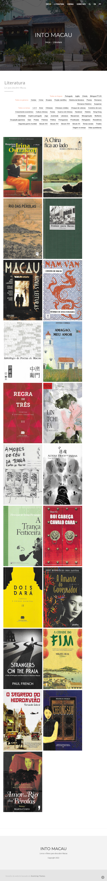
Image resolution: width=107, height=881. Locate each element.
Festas (52, 112)
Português (69, 96)
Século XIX (43, 124)
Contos (33, 100)
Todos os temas (24, 108)
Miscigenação (87, 116)
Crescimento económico (24, 112)
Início (48, 4)
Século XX (76, 124)
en (95, 4)
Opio (29, 120)
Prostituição (74, 120)
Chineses (49, 108)
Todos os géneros (21, 100)
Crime (41, 100)
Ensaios (49, 100)
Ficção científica (60, 100)
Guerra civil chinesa (65, 112)
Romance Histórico (84, 104)
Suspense (97, 104)
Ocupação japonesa (17, 120)
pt (100, 4)
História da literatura (76, 100)
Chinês (84, 96)
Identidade (22, 116)
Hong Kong (97, 112)
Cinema (70, 4)
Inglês (77, 96)
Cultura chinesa (41, 112)
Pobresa (44, 120)
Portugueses (63, 120)
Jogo (46, 116)
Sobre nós (81, 4)
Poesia (89, 100)
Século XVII (65, 124)
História (87, 112)
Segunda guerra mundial (27, 124)
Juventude (54, 116)
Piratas (36, 120)
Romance (97, 100)
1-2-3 (34, 108)
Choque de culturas (78, 108)
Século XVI (54, 124)
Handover (78, 112)
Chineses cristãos (61, 108)
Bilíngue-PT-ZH (95, 96)
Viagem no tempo (79, 128)
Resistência (97, 120)
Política (53, 120)
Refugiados (86, 120)
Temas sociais (88, 124)
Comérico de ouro (94, 108)
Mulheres (98, 116)
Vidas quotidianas (94, 128)
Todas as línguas (56, 96)
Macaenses (75, 116)
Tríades (99, 124)
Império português (35, 116)
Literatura (59, 4)
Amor (41, 108)
